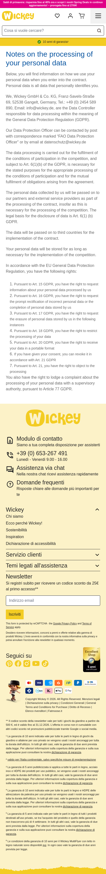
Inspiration (15, 537)
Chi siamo (14, 516)
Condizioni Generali (72, 702)
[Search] (99, 31)
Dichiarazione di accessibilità (31, 544)
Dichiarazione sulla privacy (42, 702)
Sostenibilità (16, 530)
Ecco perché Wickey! (24, 523)
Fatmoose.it (55, 710)
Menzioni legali (91, 699)
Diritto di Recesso (79, 707)
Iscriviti (15, 614)
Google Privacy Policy (65, 623)
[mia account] (70, 16)
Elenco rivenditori (35, 710)
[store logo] (18, 16)
